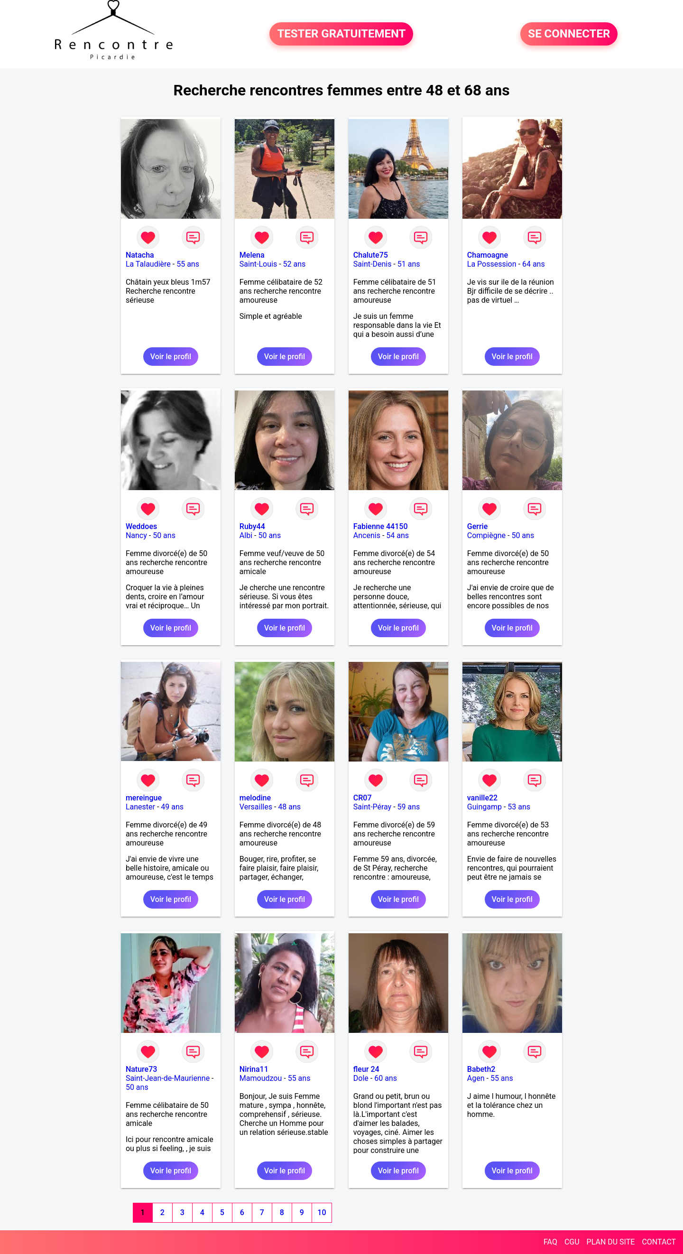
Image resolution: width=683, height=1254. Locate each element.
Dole (361, 1078)
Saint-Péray (372, 806)
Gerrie (477, 526)
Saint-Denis (372, 264)
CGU (572, 1241)
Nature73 (141, 1069)
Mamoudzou (261, 1078)
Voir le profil (170, 356)
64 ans (533, 264)
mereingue (144, 797)
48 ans (289, 806)
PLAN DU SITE (611, 1241)
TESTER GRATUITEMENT (341, 34)
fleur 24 (366, 1069)
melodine (255, 797)
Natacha (140, 255)
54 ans (397, 535)
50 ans (164, 535)
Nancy (136, 535)
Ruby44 (252, 526)
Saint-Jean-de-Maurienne (168, 1078)
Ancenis (366, 535)
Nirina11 (254, 1069)
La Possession (492, 264)
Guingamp (484, 806)
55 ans (187, 264)
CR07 (362, 797)
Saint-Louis (258, 264)
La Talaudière (148, 264)
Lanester (140, 806)
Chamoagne (487, 255)
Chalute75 (370, 255)
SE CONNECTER (569, 34)
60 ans (385, 1078)
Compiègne (486, 535)
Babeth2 (481, 1069)
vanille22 (482, 797)
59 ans (408, 806)
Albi (246, 535)
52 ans (294, 264)
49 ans (172, 806)
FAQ (550, 1241)
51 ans (408, 264)
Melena (252, 255)
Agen (476, 1078)
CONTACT (659, 1241)
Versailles (256, 806)
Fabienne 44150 (380, 526)
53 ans (519, 806)
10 (321, 1212)
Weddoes (141, 526)
